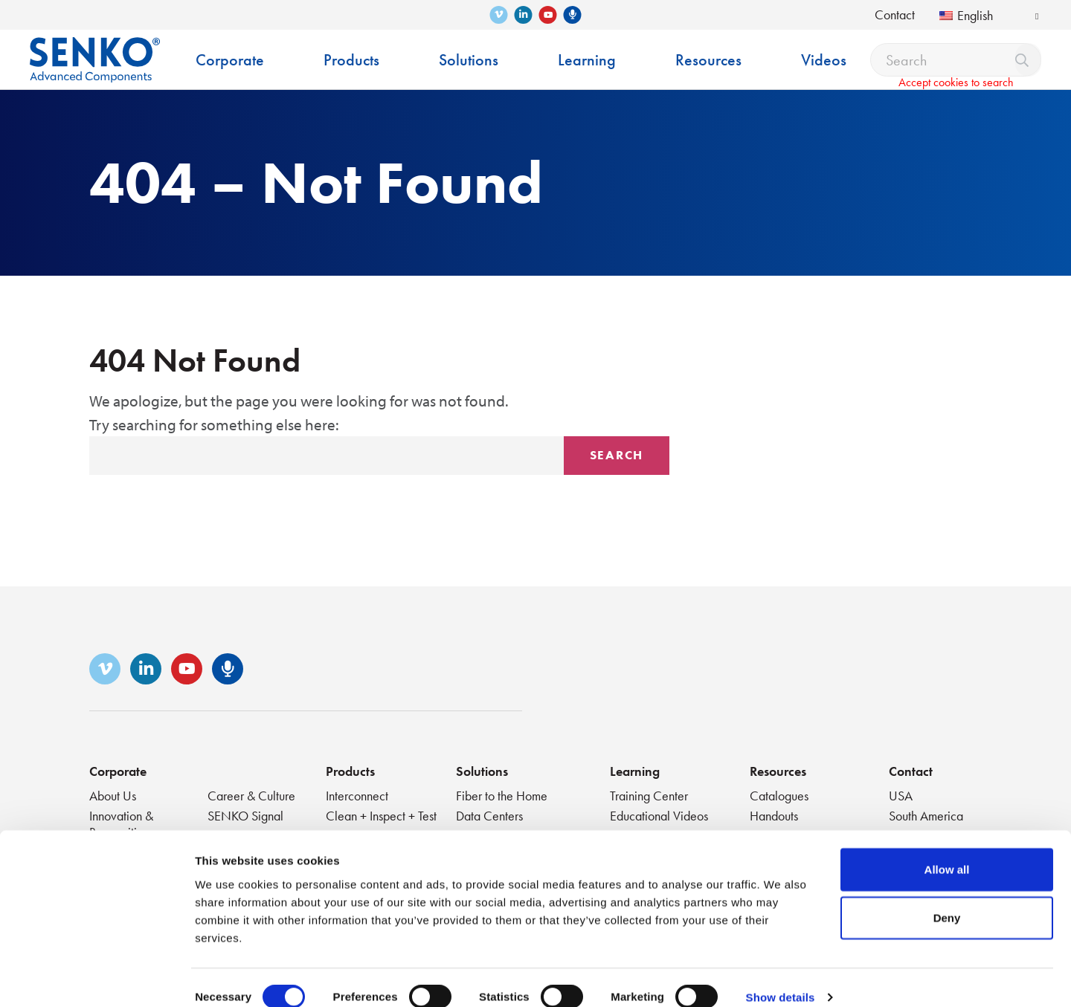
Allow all (947, 849)
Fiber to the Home (501, 795)
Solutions (482, 771)
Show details (780, 977)
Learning (635, 771)
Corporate (118, 771)
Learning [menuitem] (587, 60)
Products (350, 771)
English (966, 15)
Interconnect (357, 795)
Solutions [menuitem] (468, 60)
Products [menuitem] (351, 60)
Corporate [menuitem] (230, 60)
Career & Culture (251, 795)
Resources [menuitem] (708, 60)
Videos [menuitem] (823, 60)
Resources (778, 771)
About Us (112, 795)
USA (901, 795)
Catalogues (779, 795)
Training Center (649, 795)
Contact (895, 14)
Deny (947, 898)
